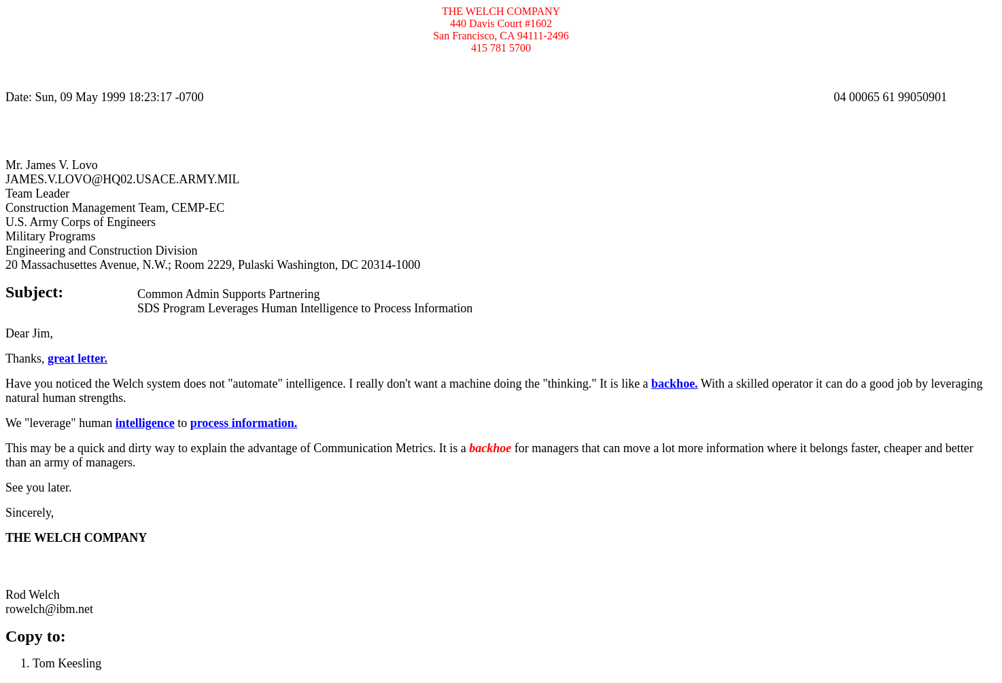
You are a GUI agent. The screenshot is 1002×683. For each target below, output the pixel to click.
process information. (244, 423)
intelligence (145, 423)
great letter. (77, 358)
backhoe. (674, 383)
